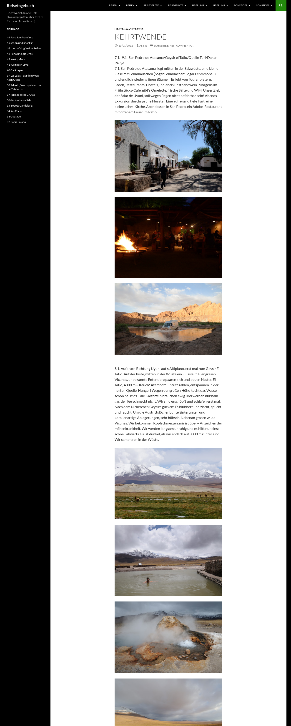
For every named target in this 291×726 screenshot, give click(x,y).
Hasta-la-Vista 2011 (129, 29)
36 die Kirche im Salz (19, 100)
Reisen (113, 5)
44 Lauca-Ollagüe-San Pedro (24, 48)
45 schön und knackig (20, 43)
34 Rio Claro (14, 111)
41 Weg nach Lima (17, 64)
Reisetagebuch (20, 5)
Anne (143, 45)
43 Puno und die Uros (20, 53)
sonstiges (240, 5)
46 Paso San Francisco (20, 37)
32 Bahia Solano (16, 122)
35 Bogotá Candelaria (20, 105)
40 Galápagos (15, 70)
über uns (198, 5)
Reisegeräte (151, 5)
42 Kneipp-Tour (16, 59)
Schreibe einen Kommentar (173, 45)
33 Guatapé (14, 116)
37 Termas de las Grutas (21, 94)
